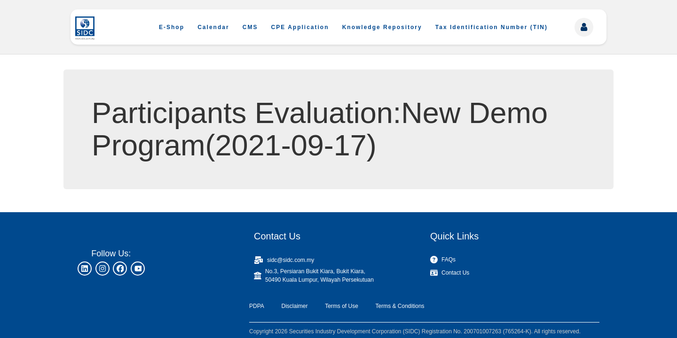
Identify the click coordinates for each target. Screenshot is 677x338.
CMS (250, 27)
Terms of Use (341, 306)
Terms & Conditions (400, 306)
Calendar (213, 27)
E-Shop (171, 27)
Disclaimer (294, 306)
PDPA (256, 306)
